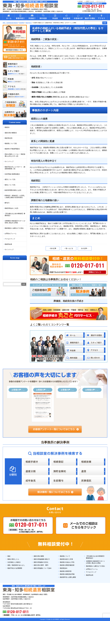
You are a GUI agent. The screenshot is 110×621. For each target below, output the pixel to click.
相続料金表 (8, 244)
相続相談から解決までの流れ (14, 228)
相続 (8, 556)
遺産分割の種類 (39, 556)
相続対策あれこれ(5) (11, 208)
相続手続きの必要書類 (14, 568)
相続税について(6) (11, 143)
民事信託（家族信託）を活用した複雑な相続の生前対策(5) (15, 196)
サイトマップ (101, 1)
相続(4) (7, 127)
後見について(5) (10, 185)
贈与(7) (7, 203)
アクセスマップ (10, 239)
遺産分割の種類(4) (11, 133)
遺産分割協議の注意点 (41, 562)
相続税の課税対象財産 (67, 565)
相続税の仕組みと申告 (67, 562)
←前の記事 (52, 248)
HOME (81, 1)
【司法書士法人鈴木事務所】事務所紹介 (15, 214)
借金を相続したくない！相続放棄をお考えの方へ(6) (15, 155)
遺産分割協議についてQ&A (42, 568)
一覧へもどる (68, 248)
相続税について (65, 556)
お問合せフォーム (10, 233)
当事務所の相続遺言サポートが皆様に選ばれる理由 (15, 222)
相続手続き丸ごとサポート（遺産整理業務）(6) (15, 168)
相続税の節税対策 (65, 571)
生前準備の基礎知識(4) (12, 174)
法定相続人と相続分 (14, 562)
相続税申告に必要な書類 (68, 577)
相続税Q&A (63, 568)
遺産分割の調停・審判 (41, 565)
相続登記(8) (8, 138)
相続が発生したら (13, 559)
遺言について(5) (10, 179)
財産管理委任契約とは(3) (13, 190)
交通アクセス (90, 1)
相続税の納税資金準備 (67, 574)
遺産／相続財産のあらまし (16, 565)
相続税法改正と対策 (66, 559)
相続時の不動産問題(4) (12, 149)
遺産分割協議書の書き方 (42, 559)
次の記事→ (84, 248)
